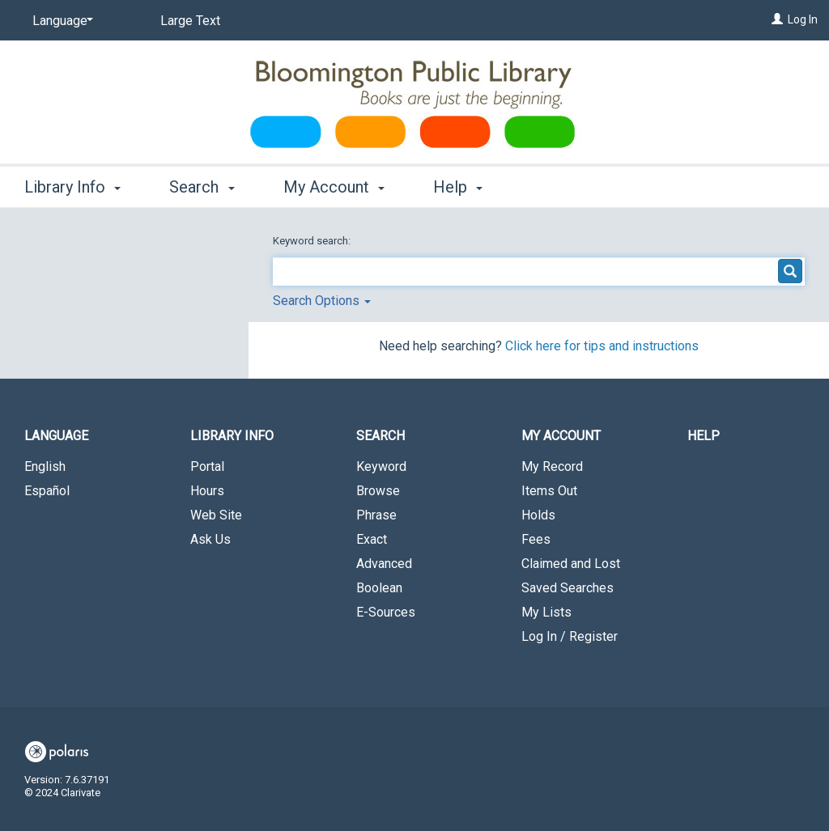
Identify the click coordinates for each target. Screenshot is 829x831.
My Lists (546, 612)
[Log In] (777, 19)
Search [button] (201, 187)
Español (47, 490)
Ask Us (210, 539)
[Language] (60, 21)
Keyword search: (313, 241)
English (45, 466)
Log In (803, 19)
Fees (536, 539)
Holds (538, 515)
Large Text (190, 20)
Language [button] (56, 435)
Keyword (381, 466)
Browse (378, 490)
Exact (371, 539)
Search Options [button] (322, 300)
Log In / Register (569, 636)
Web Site (216, 515)
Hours (207, 490)
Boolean (379, 588)
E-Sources (385, 612)
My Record (552, 466)
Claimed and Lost (570, 563)
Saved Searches (567, 588)
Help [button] (458, 187)
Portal (207, 466)
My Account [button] (334, 187)
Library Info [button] (72, 187)
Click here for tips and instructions (602, 346)
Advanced (384, 563)
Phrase (376, 515)
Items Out (549, 490)
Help (703, 435)
